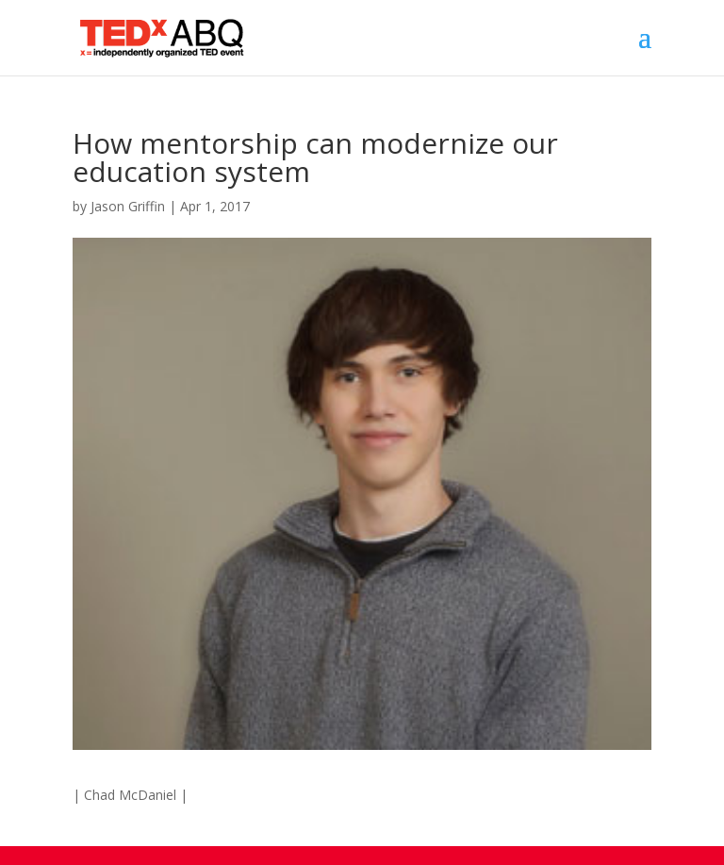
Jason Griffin (127, 206)
